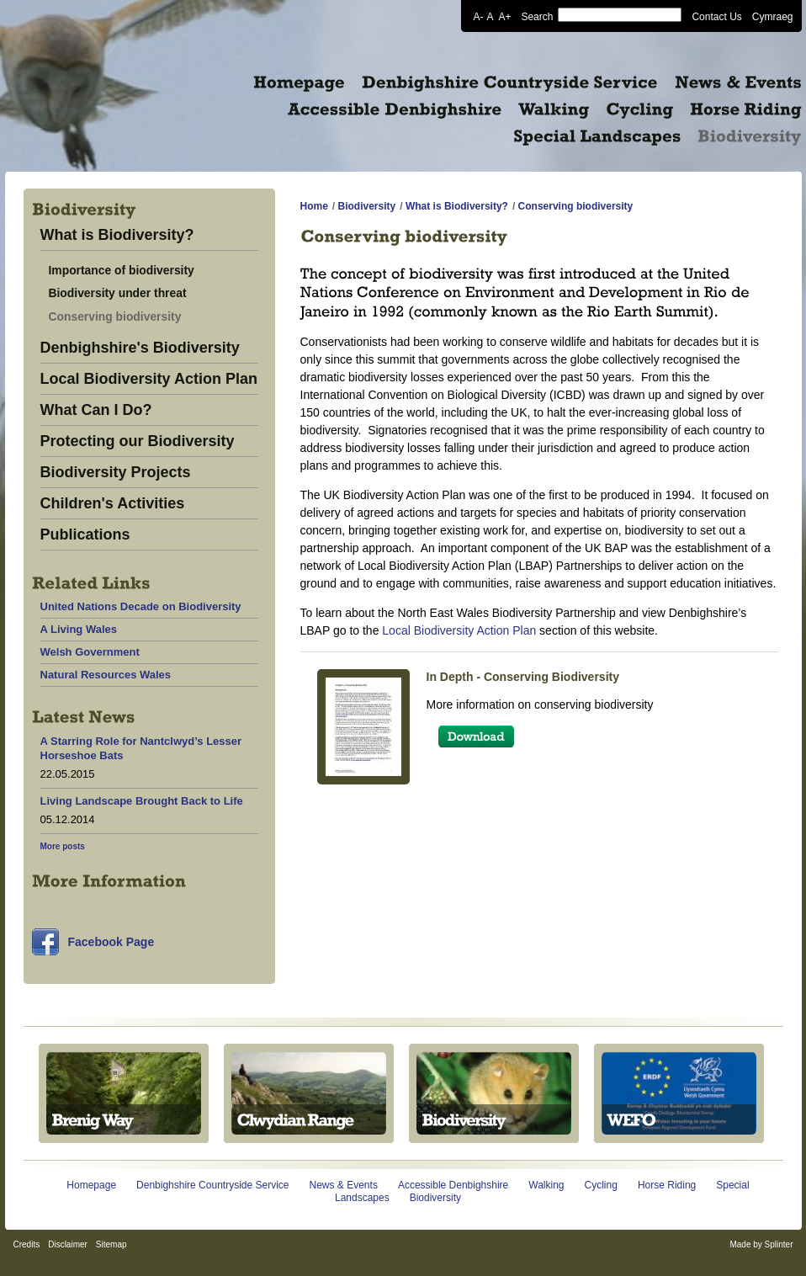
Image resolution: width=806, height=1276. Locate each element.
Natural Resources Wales (106, 674)
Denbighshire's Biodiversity (140, 348)
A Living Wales (79, 629)
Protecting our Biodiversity (137, 441)
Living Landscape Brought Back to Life (141, 801)
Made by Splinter (761, 1244)
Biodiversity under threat (118, 293)
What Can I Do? (96, 410)
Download (476, 736)
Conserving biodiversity (115, 316)
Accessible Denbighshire (453, 1185)
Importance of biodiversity (121, 270)
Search (537, 16)
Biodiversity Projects (115, 473)
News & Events (344, 1185)
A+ (504, 16)
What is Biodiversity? (117, 235)
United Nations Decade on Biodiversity (140, 606)
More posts (62, 846)
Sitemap (111, 1244)
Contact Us (716, 16)
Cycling (601, 1185)
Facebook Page (111, 942)
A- (478, 16)
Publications (85, 535)
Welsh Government (90, 652)
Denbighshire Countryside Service (212, 1185)
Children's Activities (112, 504)
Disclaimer (67, 1244)
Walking (546, 1185)
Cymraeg (772, 16)
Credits (26, 1244)
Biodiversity (367, 206)
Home (314, 206)
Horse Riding (667, 1185)
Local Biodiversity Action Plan (148, 379)
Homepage (91, 1185)
